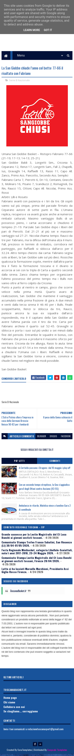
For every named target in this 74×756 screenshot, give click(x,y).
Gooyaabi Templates (57, 751)
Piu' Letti (19, 462)
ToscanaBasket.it (18, 592)
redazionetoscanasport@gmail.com (45, 731)
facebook (66, 437)
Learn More (31, 30)
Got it (48, 30)
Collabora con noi (14, 708)
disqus (53, 437)
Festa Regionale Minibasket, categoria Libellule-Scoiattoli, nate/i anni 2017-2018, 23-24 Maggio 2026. (37, 553)
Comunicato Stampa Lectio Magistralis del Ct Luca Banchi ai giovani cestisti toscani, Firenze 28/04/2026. (37, 561)
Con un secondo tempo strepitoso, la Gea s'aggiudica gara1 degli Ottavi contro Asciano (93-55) (44, 488)
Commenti (54, 462)
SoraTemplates (24, 751)
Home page (10, 699)
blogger (41, 437)
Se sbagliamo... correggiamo (20, 713)
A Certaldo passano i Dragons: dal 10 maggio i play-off (44, 470)
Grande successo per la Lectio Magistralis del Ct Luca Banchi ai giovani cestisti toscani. (34, 537)
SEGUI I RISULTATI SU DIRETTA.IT (37, 451)
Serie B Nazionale (19, 82)
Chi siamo (9, 704)
